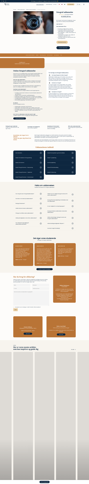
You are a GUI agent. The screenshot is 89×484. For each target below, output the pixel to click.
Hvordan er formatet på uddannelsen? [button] (29, 198)
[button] (20, 118)
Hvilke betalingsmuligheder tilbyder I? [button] (60, 223)
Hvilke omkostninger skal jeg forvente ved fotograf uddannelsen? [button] (60, 218)
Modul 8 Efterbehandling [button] (60, 167)
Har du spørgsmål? (44, 482)
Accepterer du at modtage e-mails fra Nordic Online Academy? (28, 307)
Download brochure (62, 42)
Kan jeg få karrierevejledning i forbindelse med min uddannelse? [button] (60, 200)
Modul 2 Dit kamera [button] (29, 162)
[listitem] (28, 75)
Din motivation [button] (29, 153)
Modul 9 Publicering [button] (60, 172)
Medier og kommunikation (31, 9)
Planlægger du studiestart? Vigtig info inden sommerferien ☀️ (44, 1)
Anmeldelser (56, 55)
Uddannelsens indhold (30, 55)
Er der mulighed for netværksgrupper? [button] (60, 206)
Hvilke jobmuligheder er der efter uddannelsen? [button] (29, 218)
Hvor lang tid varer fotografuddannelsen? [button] (29, 194)
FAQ (61, 55)
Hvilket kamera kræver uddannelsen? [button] (29, 208)
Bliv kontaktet (50, 55)
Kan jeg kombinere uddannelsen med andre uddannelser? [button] (60, 211)
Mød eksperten (43, 55)
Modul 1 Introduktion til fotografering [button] (29, 158)
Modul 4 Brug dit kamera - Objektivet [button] (29, 172)
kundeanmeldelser (68, 14)
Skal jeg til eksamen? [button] (29, 203)
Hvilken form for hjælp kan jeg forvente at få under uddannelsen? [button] (60, 194)
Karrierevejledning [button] (60, 162)
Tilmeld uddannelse (63, 47)
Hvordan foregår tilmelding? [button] (60, 228)
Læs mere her (59, 24)
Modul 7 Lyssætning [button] (60, 158)
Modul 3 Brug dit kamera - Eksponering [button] (29, 167)
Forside (14, 9)
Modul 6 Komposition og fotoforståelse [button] (60, 153)
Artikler (37, 55)
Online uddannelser (21, 9)
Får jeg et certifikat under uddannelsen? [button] (29, 213)
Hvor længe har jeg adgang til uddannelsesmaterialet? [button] (29, 223)
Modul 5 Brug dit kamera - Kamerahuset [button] (29, 177)
